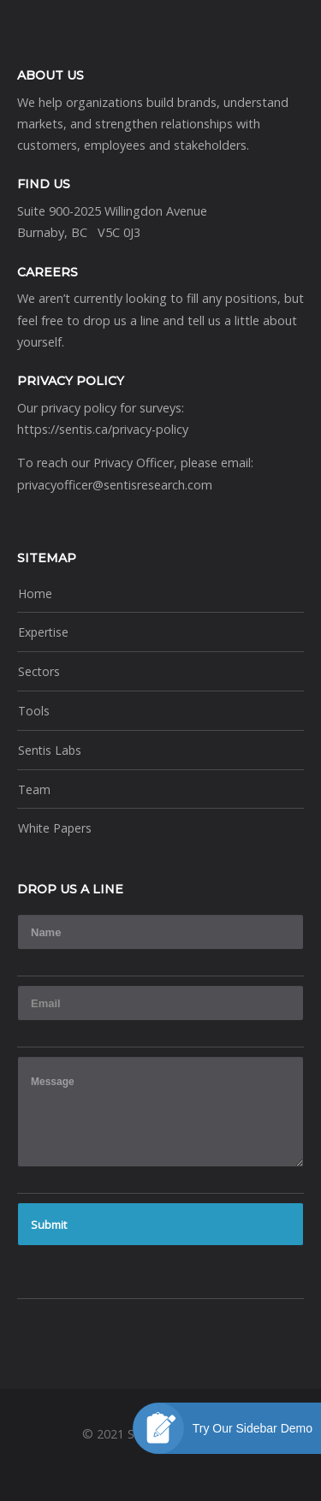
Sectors (39, 671)
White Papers (55, 828)
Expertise (43, 632)
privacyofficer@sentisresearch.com (114, 485)
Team (34, 789)
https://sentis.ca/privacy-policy (102, 429)
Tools (34, 711)
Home (35, 593)
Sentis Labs (49, 750)
